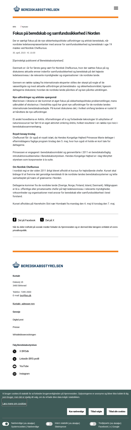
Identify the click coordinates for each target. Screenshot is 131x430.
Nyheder (25, 27)
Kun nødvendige (76, 411)
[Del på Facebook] (24, 220)
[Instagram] (23, 375)
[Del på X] (47, 220)
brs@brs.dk (25, 295)
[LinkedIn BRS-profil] (28, 360)
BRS (14, 27)
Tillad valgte (96, 411)
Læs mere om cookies (14, 403)
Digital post (18, 319)
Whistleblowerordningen (24, 334)
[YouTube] (22, 367)
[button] (29, 421)
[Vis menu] (116, 8)
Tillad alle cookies (117, 411)
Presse (16, 327)
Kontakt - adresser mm (24, 303)
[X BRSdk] (23, 352)
